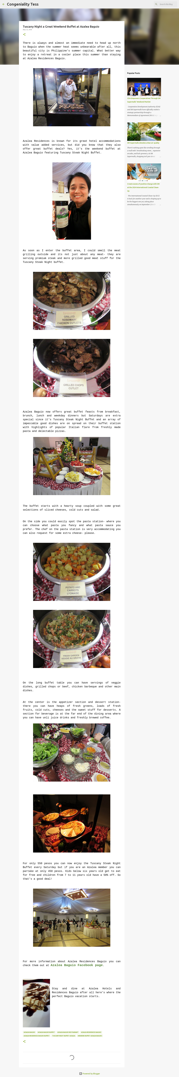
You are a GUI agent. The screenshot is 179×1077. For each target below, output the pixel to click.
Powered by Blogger (89, 1074)
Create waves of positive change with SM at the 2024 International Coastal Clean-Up (143, 187)
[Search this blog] (164, 4)
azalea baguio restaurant (67, 1032)
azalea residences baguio (91, 1032)
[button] (24, 34)
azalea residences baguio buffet (36, 1036)
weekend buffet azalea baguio (90, 1036)
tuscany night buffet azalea (63, 1036)
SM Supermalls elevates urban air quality (143, 143)
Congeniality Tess (23, 4)
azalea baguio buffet (46, 1032)
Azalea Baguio (29, 1032)
